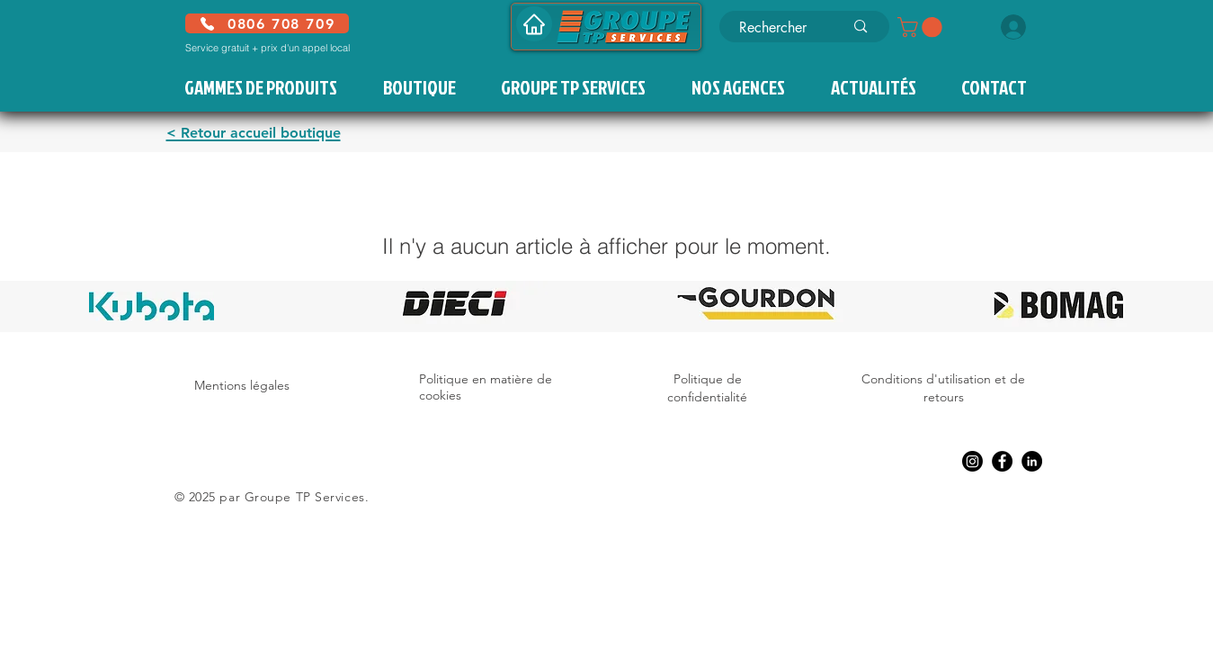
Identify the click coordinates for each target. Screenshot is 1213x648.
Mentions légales (242, 385)
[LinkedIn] (1031, 461)
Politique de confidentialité (707, 388)
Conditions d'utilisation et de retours (943, 388)
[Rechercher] (778, 28)
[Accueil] (534, 23)
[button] (922, 27)
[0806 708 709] (267, 23)
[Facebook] (1002, 461)
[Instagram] (972, 461)
